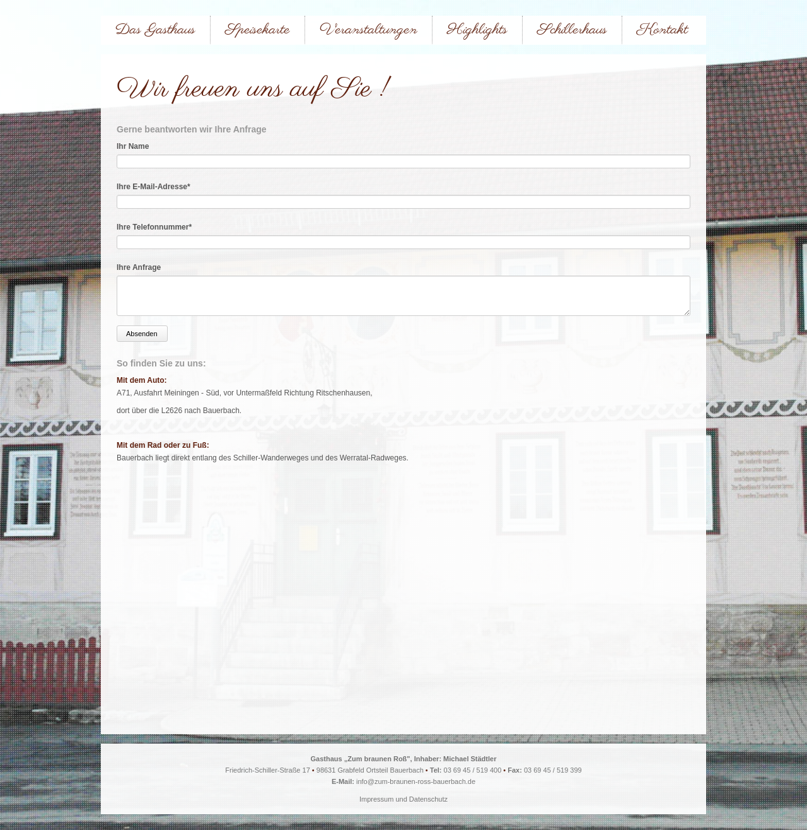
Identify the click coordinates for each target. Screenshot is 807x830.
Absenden (142, 333)
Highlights (477, 30)
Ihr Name (133, 146)
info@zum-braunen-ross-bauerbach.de (415, 781)
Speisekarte (257, 30)
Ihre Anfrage (139, 267)
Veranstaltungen (368, 30)
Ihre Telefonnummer (154, 227)
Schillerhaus (572, 30)
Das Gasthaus (155, 30)
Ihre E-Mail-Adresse (153, 186)
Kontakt (662, 30)
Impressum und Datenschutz (403, 799)
